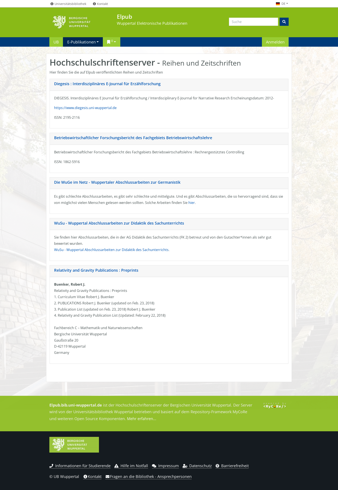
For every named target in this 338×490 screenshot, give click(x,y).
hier (191, 202)
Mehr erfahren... (141, 418)
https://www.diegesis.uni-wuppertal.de (85, 107)
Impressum (165, 465)
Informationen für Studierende (80, 465)
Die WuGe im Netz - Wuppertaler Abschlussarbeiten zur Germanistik (117, 182)
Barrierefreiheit (232, 465)
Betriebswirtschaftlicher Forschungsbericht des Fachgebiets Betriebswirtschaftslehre (133, 137)
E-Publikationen (81, 42)
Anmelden (275, 42)
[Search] (253, 22)
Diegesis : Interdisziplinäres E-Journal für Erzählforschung (107, 83)
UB (56, 42)
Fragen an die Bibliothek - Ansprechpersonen (148, 476)
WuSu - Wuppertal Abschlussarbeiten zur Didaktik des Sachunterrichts (119, 223)
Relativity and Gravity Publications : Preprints (96, 270)
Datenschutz (197, 465)
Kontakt (92, 476)
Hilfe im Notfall (131, 465)
